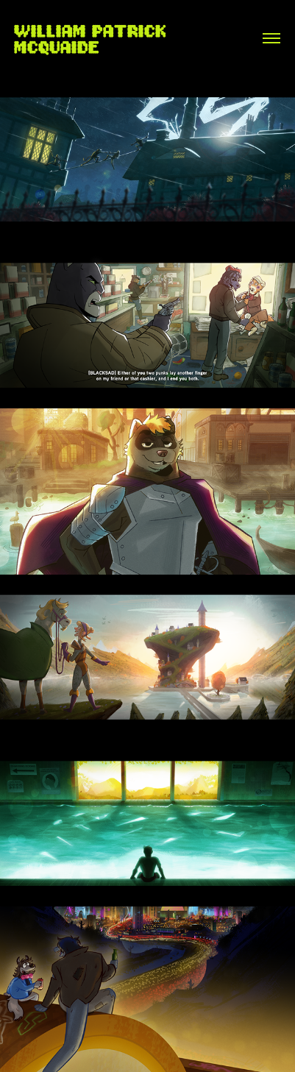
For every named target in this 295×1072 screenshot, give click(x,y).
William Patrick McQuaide (94, 38)
